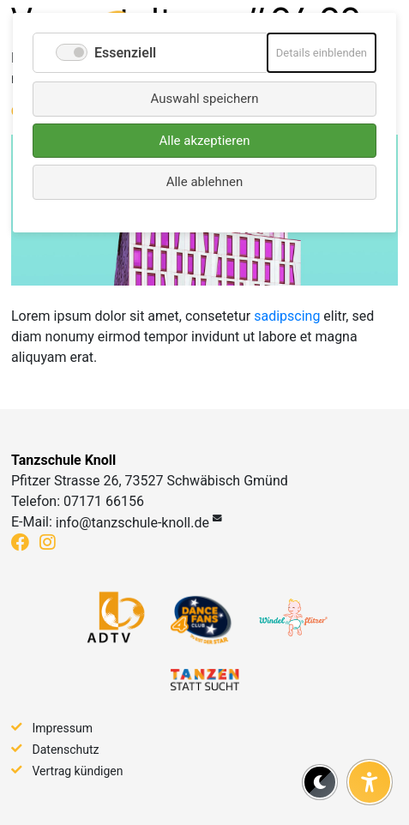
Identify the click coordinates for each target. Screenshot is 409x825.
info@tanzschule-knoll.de (132, 523)
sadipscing (287, 316)
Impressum (63, 728)
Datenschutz (66, 749)
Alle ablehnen (205, 182)
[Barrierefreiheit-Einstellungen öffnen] (369, 782)
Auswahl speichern (205, 98)
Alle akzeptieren (204, 140)
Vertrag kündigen (78, 771)
